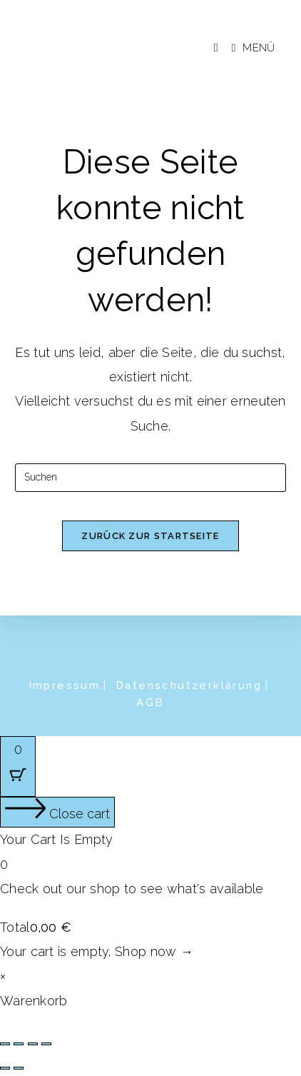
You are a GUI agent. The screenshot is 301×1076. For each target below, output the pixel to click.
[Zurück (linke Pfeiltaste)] (5, 1068)
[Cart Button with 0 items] (18, 766)
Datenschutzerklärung (189, 685)
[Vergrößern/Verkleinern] (5, 1043)
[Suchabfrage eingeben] (150, 477)
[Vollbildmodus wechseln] (19, 1043)
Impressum (65, 685)
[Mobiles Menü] (248, 47)
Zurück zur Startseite (150, 536)
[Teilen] (33, 1043)
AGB (150, 702)
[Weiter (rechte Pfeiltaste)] (19, 1068)
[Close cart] (57, 812)
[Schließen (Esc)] (46, 1043)
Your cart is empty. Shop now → (96, 951)
